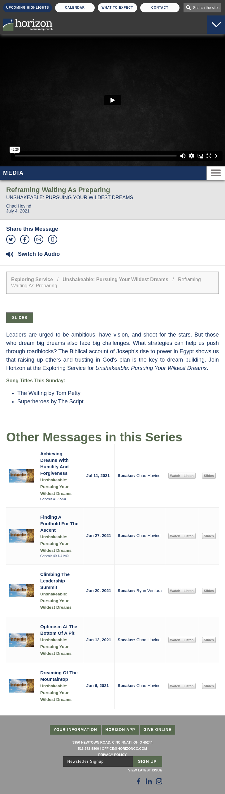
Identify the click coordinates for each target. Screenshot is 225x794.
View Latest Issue (145, 770)
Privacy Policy (112, 755)
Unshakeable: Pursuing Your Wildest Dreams (115, 279)
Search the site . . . (207, 8)
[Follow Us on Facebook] (139, 781)
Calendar (75, 7)
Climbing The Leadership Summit (55, 581)
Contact (159, 7)
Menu (215, 173)
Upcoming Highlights (27, 7)
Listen (188, 476)
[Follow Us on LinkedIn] (149, 781)
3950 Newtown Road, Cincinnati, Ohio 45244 (112, 742)
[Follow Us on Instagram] (159, 781)
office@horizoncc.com (124, 748)
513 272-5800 (88, 748)
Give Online (158, 729)
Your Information (75, 729)
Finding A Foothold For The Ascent (59, 523)
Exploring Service (32, 279)
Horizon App (120, 729)
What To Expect (117, 7)
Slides (19, 317)
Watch (175, 476)
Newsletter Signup (85, 761)
